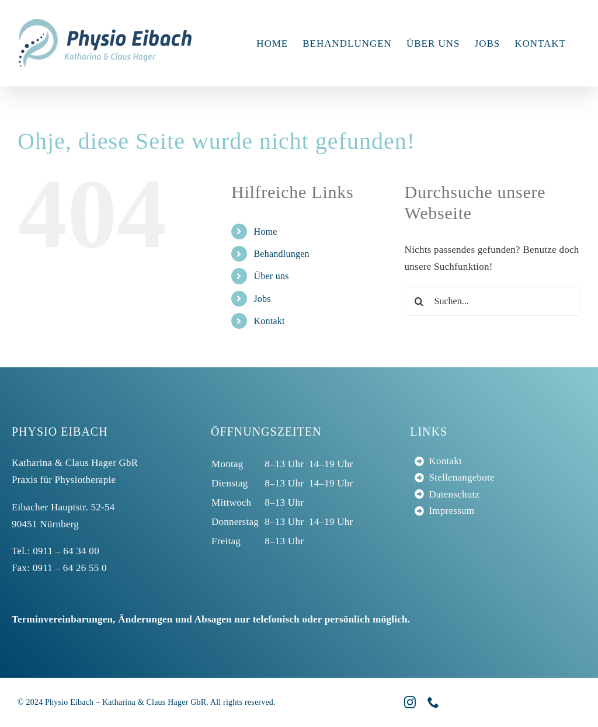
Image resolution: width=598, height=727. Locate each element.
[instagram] (410, 702)
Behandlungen (281, 254)
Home (265, 231)
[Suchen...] (492, 301)
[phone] (433, 702)
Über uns (270, 276)
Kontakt (268, 321)
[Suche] (419, 301)
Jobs (261, 299)
